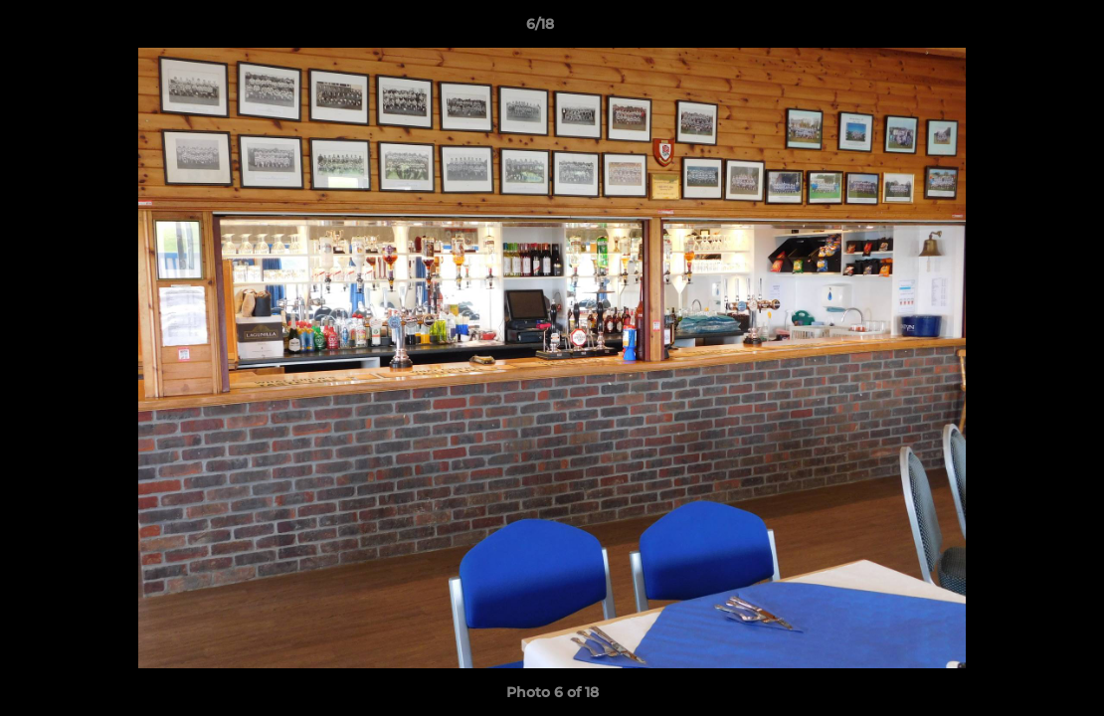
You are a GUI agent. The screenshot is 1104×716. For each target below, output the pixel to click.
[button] (1020, 29)
